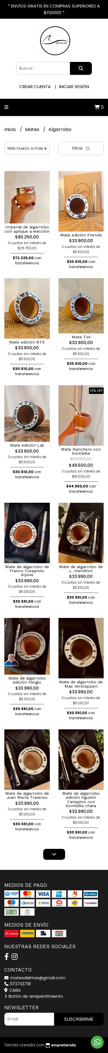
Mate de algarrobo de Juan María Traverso (27, 795)
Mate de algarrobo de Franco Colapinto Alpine (27, 570)
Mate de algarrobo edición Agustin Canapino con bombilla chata (81, 799)
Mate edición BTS (27, 342)
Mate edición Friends (81, 235)
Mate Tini (81, 337)
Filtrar (81, 148)
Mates (32, 129)
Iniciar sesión (74, 87)
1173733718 (17, 984)
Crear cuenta (35, 87)
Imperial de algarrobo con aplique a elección (27, 229)
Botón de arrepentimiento (33, 996)
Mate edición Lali (27, 445)
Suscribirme (79, 1019)
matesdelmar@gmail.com (34, 978)
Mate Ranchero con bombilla (81, 451)
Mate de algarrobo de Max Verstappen (81, 684)
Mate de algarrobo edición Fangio (27, 680)
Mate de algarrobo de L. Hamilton (81, 568)
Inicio (10, 129)
